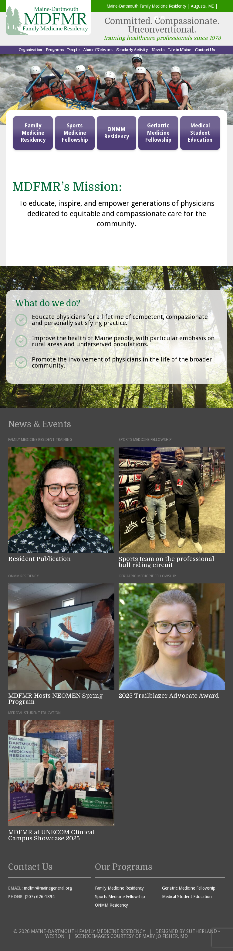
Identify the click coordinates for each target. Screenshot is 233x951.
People (73, 49)
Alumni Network (98, 49)
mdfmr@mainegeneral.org (48, 888)
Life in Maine (179, 49)
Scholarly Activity (132, 49)
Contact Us (205, 49)
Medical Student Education (199, 133)
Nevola (157, 49)
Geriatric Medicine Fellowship (158, 133)
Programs (54, 49)
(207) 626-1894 (40, 896)
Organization (30, 49)
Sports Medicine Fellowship (75, 133)
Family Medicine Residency (33, 133)
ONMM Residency (116, 133)
